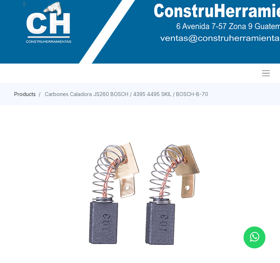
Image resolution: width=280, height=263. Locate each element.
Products (25, 94)
